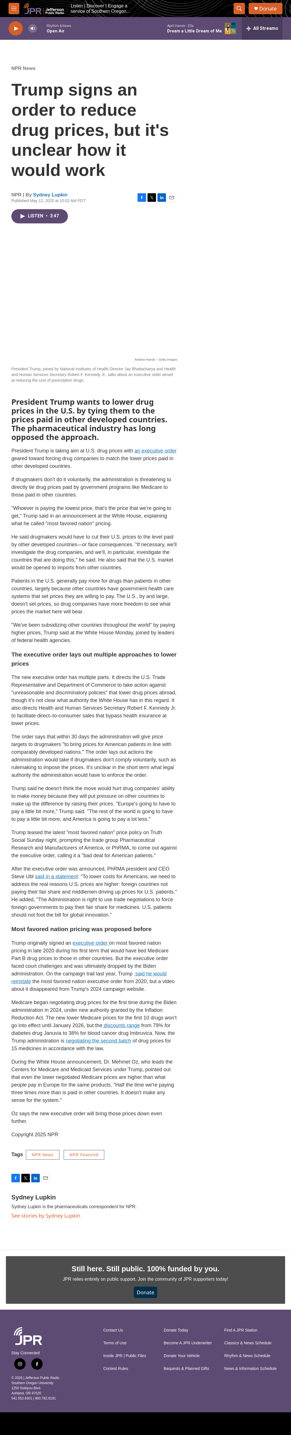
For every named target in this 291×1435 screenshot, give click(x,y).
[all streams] (262, 28)
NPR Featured (84, 1154)
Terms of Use (114, 1343)
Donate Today (176, 1330)
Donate (268, 9)
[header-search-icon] (239, 8)
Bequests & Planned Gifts (186, 1369)
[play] (15, 28)
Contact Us (113, 1330)
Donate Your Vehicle (181, 1356)
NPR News (23, 68)
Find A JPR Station (240, 1330)
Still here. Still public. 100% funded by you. (145, 1268)
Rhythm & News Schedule (247, 1356)
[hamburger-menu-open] (14, 8)
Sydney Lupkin (50, 195)
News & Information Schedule (250, 1369)
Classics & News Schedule (248, 1343)
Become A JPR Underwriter (188, 1343)
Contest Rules (115, 1369)
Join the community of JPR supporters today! (183, 1279)
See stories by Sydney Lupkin (45, 1215)
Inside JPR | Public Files (124, 1356)
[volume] (33, 28)
